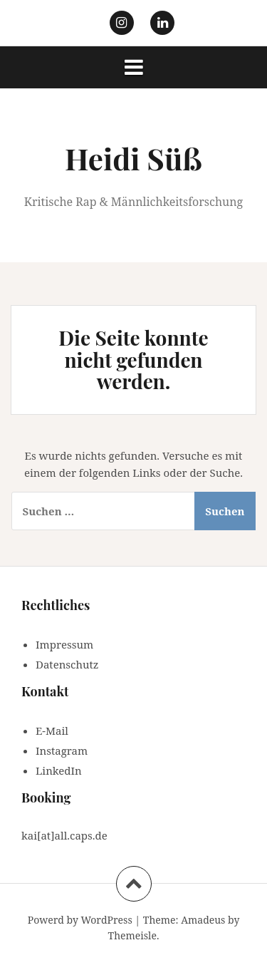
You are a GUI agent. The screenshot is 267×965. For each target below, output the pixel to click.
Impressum (64, 644)
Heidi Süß (133, 158)
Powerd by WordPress (80, 920)
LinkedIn (59, 770)
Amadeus (203, 920)
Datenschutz (67, 664)
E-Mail (52, 730)
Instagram (62, 750)
